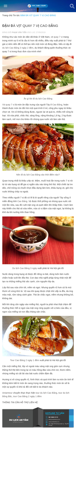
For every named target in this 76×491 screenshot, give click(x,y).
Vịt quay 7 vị (8, 104)
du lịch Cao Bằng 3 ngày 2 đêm (17, 48)
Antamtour (7, 393)
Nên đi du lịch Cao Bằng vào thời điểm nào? (38, 174)
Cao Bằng (57, 104)
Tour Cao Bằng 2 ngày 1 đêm (24, 360)
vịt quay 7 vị (57, 37)
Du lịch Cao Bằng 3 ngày (24, 268)
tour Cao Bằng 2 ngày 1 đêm (27, 396)
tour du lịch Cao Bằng (46, 393)
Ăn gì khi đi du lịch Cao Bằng (38, 98)
